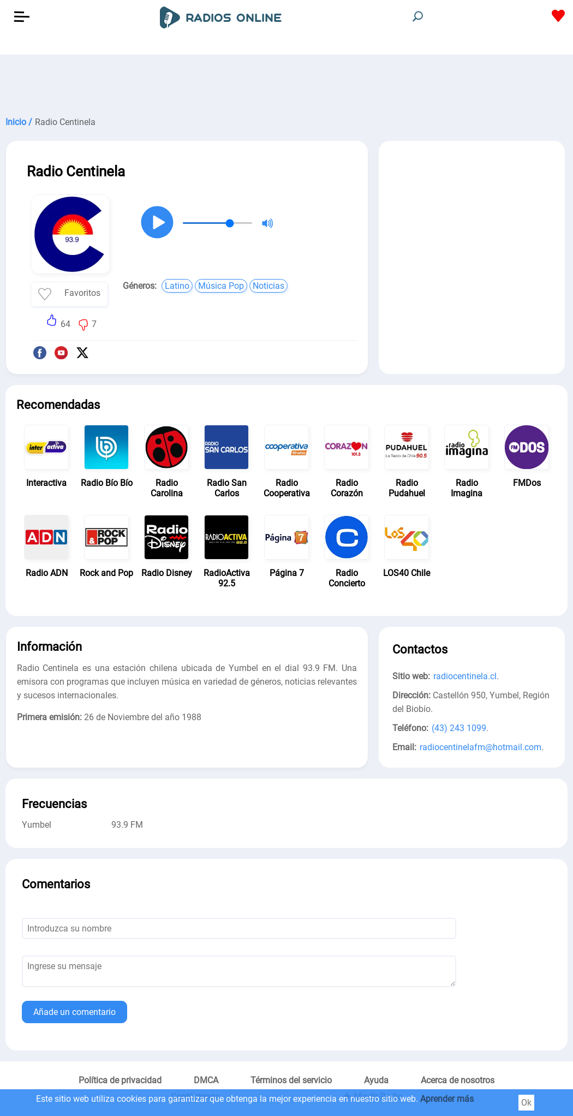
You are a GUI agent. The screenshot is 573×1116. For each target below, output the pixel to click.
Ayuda (376, 1080)
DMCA (206, 1080)
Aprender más (447, 1099)
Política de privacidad (120, 1080)
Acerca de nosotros (457, 1080)
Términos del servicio (291, 1080)
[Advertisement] (286, 82)
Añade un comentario (74, 1012)
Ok (526, 1102)
